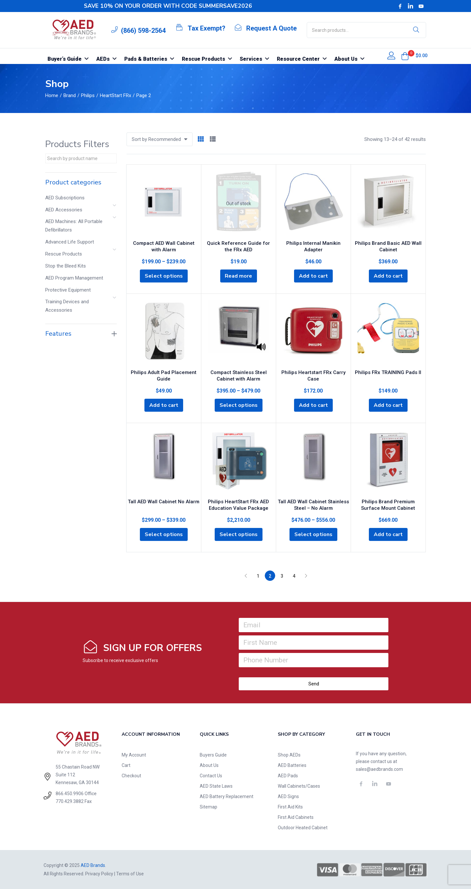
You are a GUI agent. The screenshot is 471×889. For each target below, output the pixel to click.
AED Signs (288, 796)
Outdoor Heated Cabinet (303, 827)
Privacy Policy (99, 873)
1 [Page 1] (258, 576)
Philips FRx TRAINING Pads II (388, 372)
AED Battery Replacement (226, 796)
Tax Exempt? (206, 28)
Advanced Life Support (69, 242)
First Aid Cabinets (296, 817)
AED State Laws (216, 786)
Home (51, 95)
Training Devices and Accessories (67, 306)
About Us (209, 765)
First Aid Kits (290, 806)
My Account (134, 755)
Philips (88, 95)
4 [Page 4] (294, 576)
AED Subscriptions (65, 198)
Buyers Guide (213, 755)
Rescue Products (63, 254)
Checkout (131, 775)
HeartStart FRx (115, 95)
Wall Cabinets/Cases (299, 786)
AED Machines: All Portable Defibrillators (73, 226)
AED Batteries (292, 765)
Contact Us (211, 775)
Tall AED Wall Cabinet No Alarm (163, 502)
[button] (405, 56)
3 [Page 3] (282, 576)
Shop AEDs (289, 755)
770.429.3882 (70, 801)
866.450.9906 (70, 793)
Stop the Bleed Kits (65, 266)
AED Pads (288, 775)
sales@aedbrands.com (379, 769)
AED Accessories (63, 210)
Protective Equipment (68, 290)
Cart (126, 765)
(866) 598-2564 (143, 30)
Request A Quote (271, 28)
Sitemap (208, 806)
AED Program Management (74, 278)
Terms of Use (130, 873)
